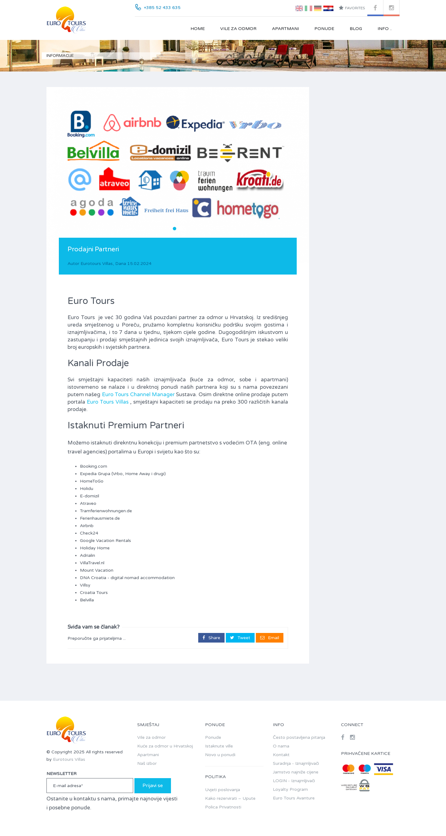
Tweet (240, 637)
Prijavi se (152, 785)
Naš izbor (147, 763)
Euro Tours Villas (107, 402)
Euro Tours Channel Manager (138, 394)
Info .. (385, 28)
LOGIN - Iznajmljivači (294, 780)
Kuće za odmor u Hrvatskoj (165, 746)
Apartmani (285, 28)
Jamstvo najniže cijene (295, 772)
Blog (356, 28)
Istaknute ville (219, 746)
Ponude (324, 28)
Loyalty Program (290, 789)
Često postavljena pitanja (299, 737)
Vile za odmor (238, 28)
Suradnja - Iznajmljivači (296, 763)
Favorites (352, 7)
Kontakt (281, 754)
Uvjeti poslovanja (222, 789)
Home (197, 28)
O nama (281, 746)
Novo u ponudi (220, 754)
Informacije (60, 55)
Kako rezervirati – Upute (230, 798)
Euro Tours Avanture (294, 798)
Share (211, 637)
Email (269, 637)
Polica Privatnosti (223, 807)
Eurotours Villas (97, 263)
